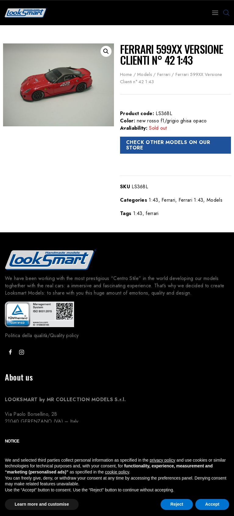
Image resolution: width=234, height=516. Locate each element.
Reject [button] (176, 504)
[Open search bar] (226, 13)
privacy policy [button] (162, 460)
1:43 (153, 199)
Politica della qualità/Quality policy (42, 335)
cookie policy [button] (117, 472)
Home (126, 74)
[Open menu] (215, 12)
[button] (106, 51)
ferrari (152, 213)
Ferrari (163, 74)
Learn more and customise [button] (42, 504)
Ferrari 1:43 (191, 199)
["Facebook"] (10, 352)
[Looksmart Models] (26, 13)
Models (144, 74)
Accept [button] (212, 504)
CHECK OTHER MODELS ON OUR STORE (168, 145)
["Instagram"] (21, 352)
